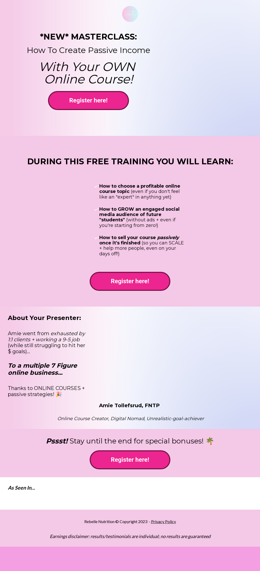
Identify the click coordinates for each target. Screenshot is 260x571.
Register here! (88, 100)
